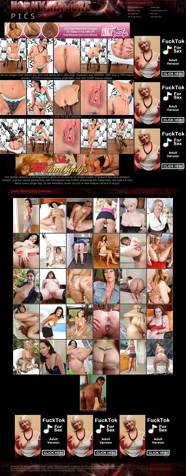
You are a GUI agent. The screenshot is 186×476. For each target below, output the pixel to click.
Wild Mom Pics (134, 10)
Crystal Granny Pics (159, 10)
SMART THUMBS (99, 411)
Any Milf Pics (133, 14)
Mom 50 (154, 14)
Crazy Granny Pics (135, 7)
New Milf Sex (156, 17)
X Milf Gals (155, 7)
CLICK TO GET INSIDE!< (67, 116)
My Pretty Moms (134, 17)
